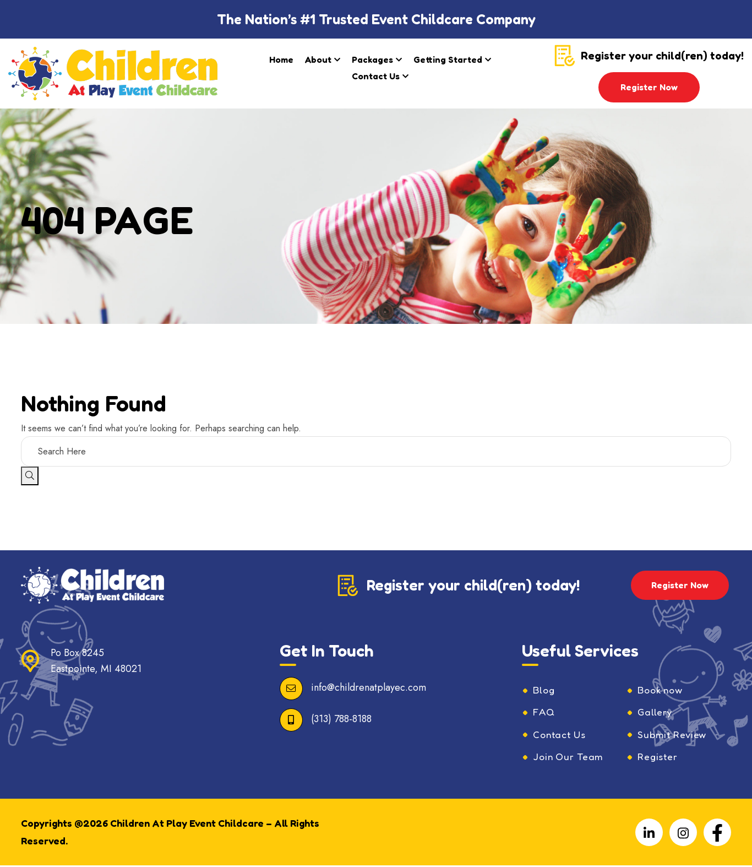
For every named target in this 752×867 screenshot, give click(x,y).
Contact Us (376, 76)
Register (657, 758)
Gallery (655, 713)
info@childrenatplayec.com (368, 687)
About (318, 59)
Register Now (649, 87)
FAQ (544, 713)
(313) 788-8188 (341, 719)
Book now (661, 690)
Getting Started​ (447, 59)
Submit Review (673, 735)
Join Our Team (570, 758)
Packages (372, 59)
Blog (544, 690)
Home (281, 59)
